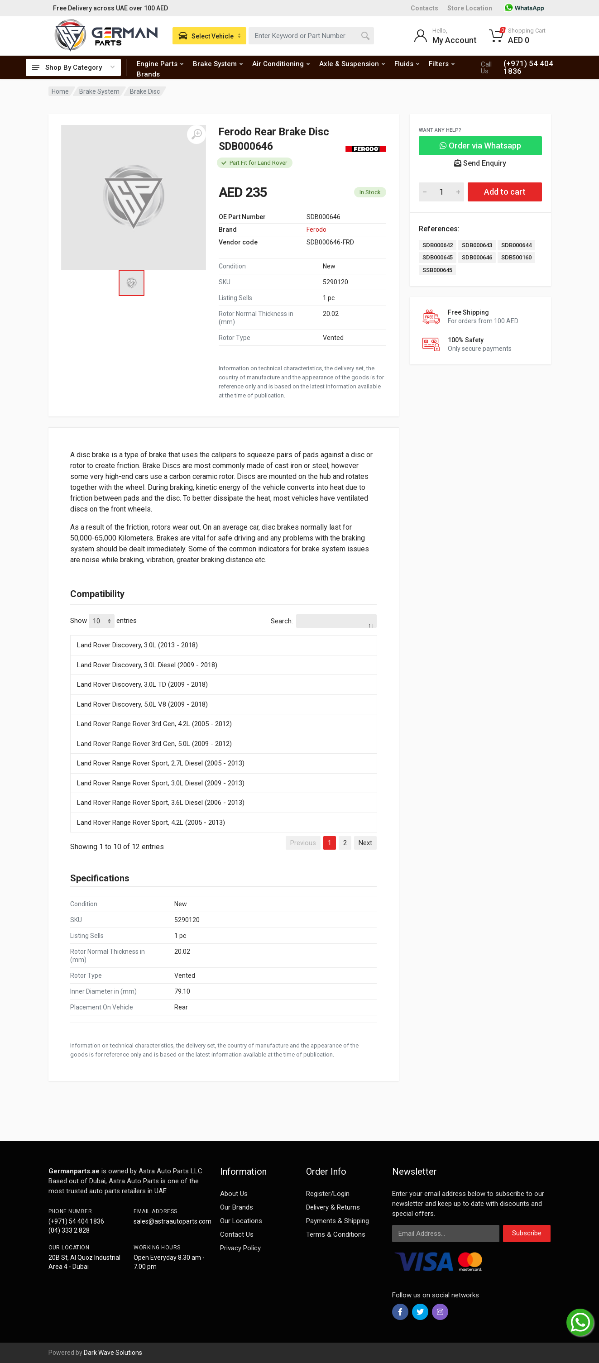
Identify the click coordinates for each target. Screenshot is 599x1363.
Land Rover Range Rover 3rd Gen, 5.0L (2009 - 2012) (154, 744)
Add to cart (505, 191)
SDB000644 (516, 245)
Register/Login (328, 1194)
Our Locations (241, 1221)
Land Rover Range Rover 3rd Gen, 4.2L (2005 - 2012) (154, 724)
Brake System (218, 64)
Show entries (103, 621)
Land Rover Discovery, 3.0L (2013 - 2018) (137, 645)
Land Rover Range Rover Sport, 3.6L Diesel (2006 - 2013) (160, 803)
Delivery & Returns (333, 1207)
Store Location (469, 8)
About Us (234, 1194)
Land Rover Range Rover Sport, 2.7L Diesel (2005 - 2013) (160, 763)
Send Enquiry (480, 163)
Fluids (406, 64)
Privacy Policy (240, 1248)
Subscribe (526, 1233)
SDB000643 (477, 245)
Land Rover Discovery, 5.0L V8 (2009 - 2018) (142, 704)
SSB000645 (437, 270)
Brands (148, 74)
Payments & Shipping (337, 1221)
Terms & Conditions (335, 1234)
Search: (324, 621)
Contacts (424, 8)
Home (60, 91)
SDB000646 (477, 257)
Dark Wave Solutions (113, 1352)
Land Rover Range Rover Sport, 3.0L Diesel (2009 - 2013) (160, 783)
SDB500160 (516, 257)
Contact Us (237, 1234)
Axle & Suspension (352, 64)
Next (365, 843)
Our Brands (236, 1207)
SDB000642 (437, 245)
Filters (442, 64)
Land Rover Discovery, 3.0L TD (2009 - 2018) (142, 684)
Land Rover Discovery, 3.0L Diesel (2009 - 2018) (147, 665)
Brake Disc (145, 91)
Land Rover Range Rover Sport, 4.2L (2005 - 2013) (151, 822)
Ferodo (316, 229)
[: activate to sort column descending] (223, 633)
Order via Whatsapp (480, 145)
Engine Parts (160, 64)
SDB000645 (437, 257)
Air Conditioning (281, 64)
